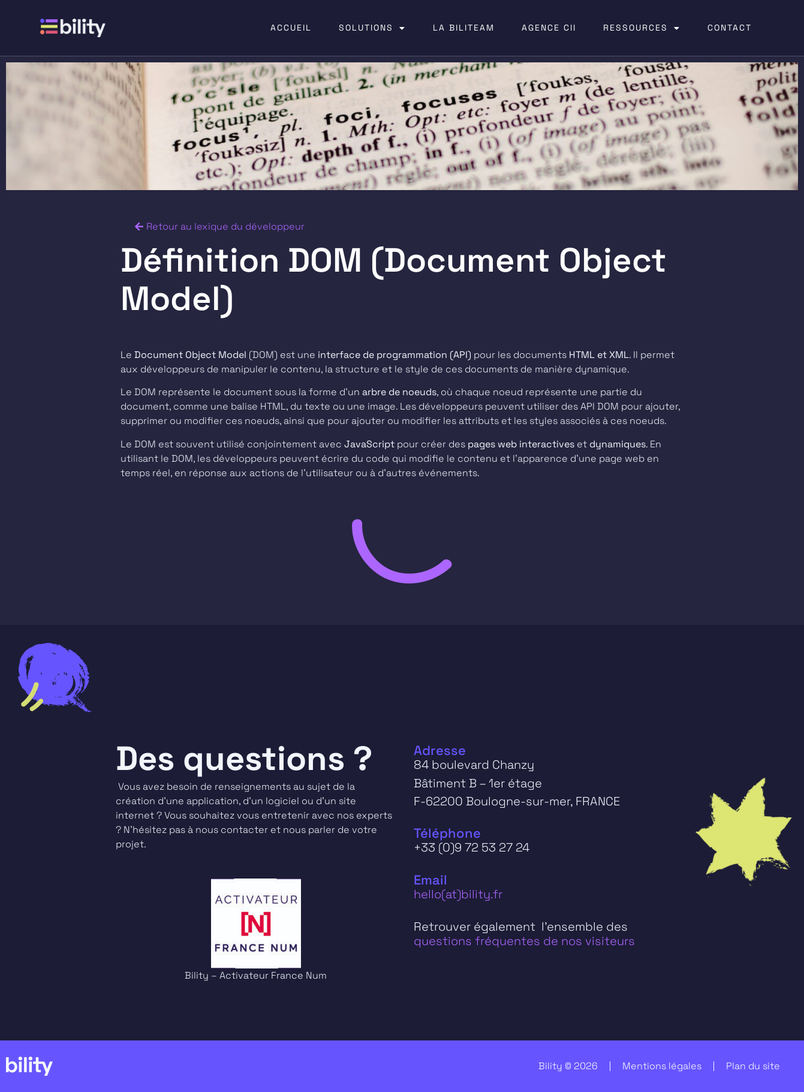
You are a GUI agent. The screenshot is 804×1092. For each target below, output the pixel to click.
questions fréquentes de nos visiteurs (524, 941)
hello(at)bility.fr (458, 894)
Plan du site (753, 1066)
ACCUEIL (291, 27)
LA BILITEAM (464, 27)
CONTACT (729, 27)
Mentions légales (661, 1066)
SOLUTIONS (372, 28)
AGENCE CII (549, 27)
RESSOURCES (641, 28)
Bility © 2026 (568, 1066)
